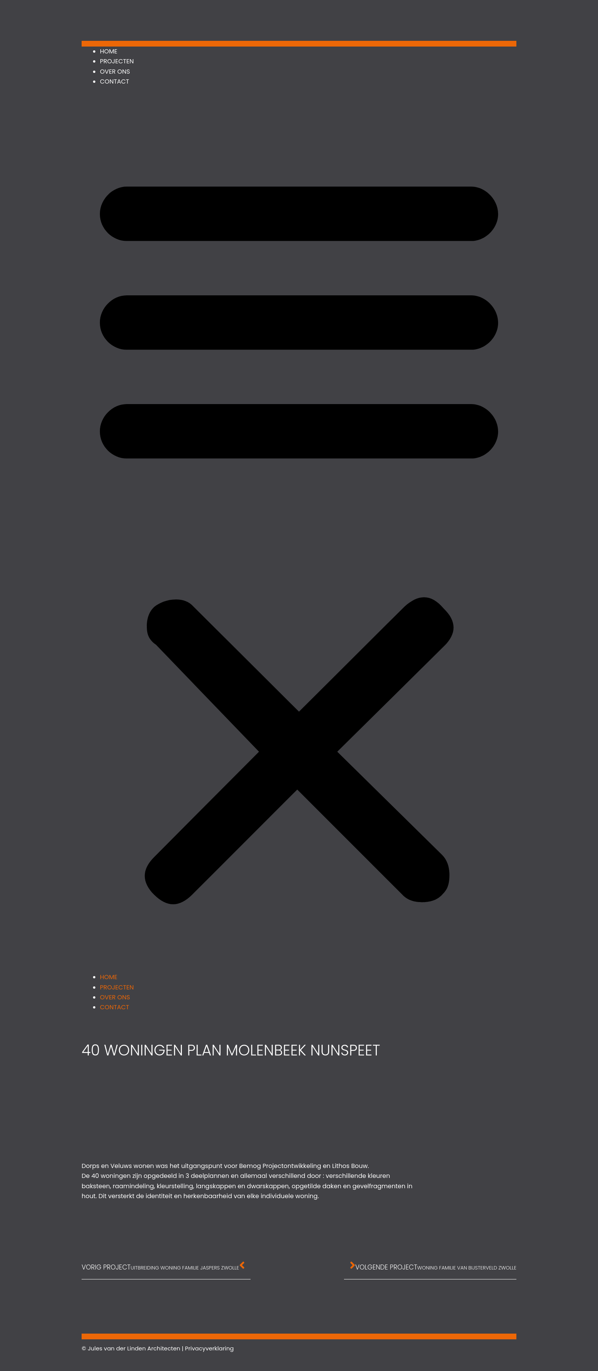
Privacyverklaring (209, 1348)
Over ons (115, 71)
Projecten (117, 61)
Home (108, 51)
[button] (299, 534)
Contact (114, 81)
